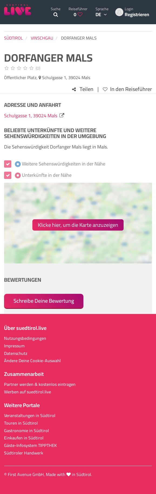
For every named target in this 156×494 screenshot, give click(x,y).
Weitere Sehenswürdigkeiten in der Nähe (60, 163)
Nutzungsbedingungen (25, 338)
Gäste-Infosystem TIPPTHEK (30, 445)
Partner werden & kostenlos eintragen (40, 384)
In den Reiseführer (127, 89)
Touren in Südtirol (21, 423)
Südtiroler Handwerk (23, 453)
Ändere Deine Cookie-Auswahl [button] (32, 361)
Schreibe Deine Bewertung (43, 301)
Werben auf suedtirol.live (27, 392)
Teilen (82, 89)
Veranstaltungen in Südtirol (29, 415)
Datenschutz (15, 353)
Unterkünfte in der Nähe (43, 175)
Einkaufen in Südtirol (23, 438)
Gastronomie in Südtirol (26, 431)
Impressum (14, 346)
